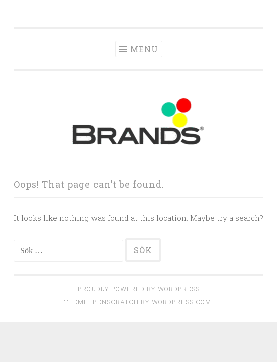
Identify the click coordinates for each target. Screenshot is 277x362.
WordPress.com (181, 302)
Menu (144, 49)
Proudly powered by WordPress (139, 289)
